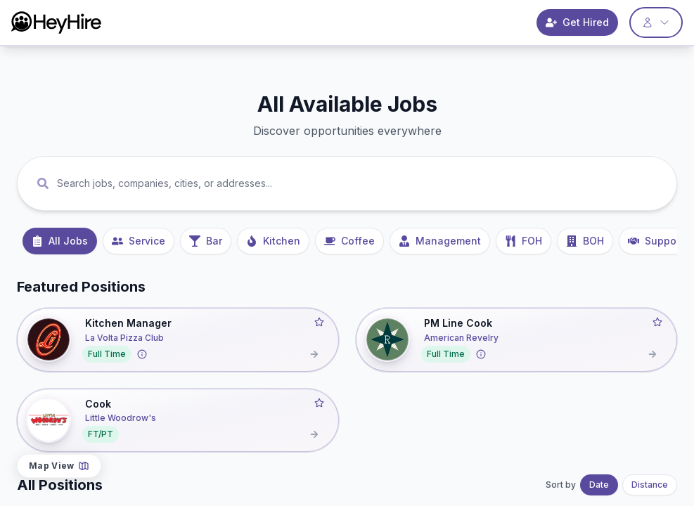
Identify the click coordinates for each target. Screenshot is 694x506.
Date (599, 484)
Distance (649, 484)
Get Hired (577, 22)
